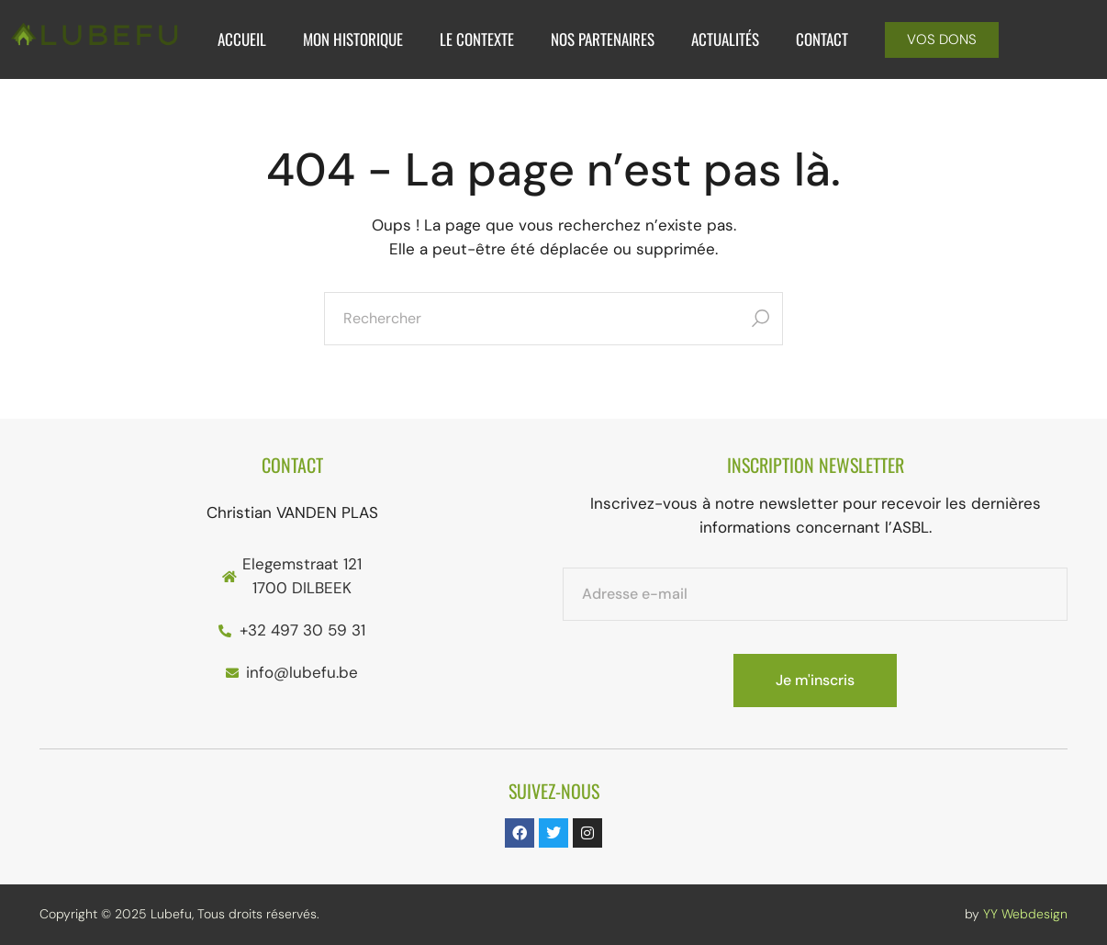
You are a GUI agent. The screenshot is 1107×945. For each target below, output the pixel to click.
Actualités (725, 39)
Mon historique (353, 39)
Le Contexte (477, 39)
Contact (822, 39)
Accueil (242, 39)
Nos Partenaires (602, 39)
